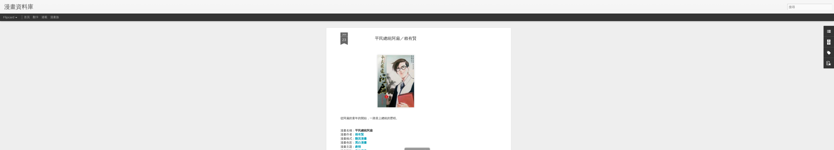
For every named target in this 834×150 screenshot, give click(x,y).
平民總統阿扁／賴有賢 (396, 38)
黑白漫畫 (361, 142)
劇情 (358, 146)
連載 (44, 17)
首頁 (27, 17)
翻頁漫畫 (361, 138)
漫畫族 (54, 17)
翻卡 (36, 17)
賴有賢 (359, 134)
